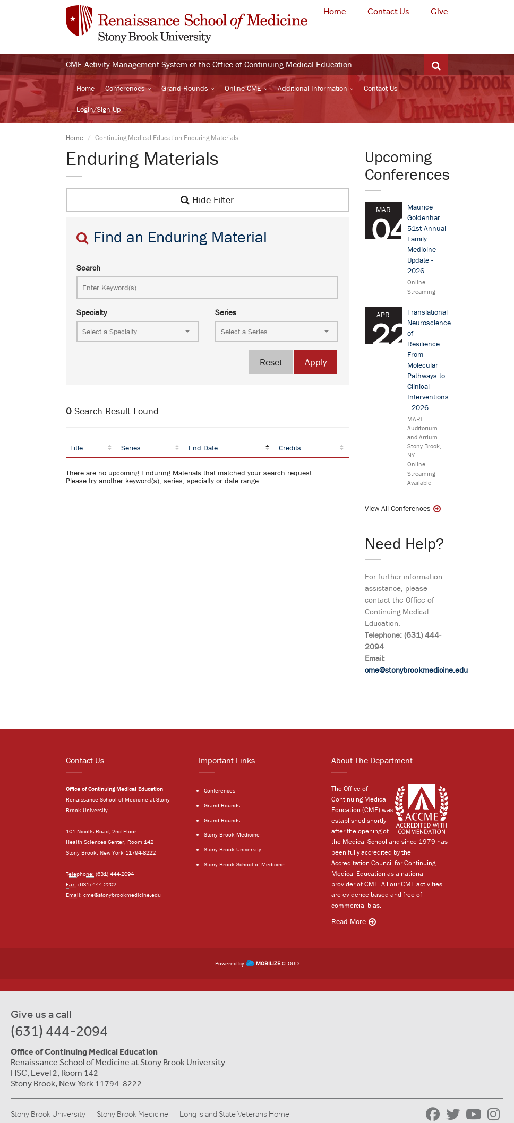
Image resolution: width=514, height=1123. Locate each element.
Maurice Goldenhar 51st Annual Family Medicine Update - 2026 (426, 238)
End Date (203, 447)
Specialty (91, 312)
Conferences (125, 88)
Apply (316, 362)
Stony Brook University (232, 849)
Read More (348, 921)
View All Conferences (398, 508)
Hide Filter (207, 200)
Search (88, 268)
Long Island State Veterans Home (234, 1114)
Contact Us (388, 11)
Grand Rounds (184, 88)
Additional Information (312, 88)
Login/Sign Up (98, 109)
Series (225, 312)
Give (439, 11)
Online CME (243, 88)
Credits (290, 447)
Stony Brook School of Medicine (244, 864)
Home (334, 11)
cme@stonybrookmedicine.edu (416, 670)
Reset (271, 362)
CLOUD (272, 963)
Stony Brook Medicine (232, 834)
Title (76, 447)
